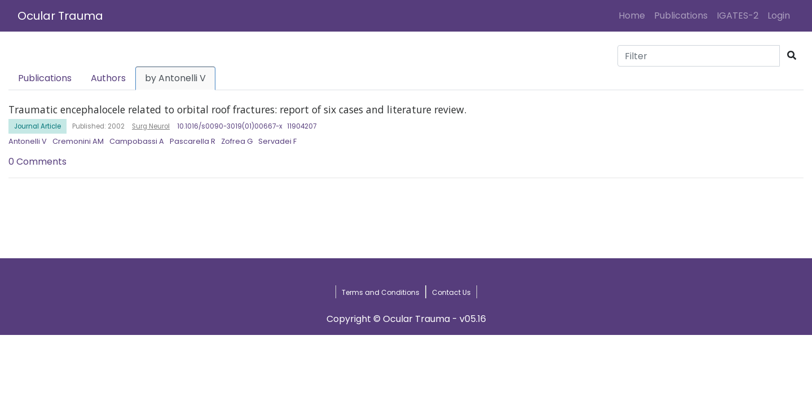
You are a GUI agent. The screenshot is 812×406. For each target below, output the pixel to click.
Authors (108, 78)
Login (781, 15)
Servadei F (277, 141)
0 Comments (37, 161)
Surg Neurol (151, 126)
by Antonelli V (175, 78)
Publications (681, 15)
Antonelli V (27, 141)
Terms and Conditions (381, 292)
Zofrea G (237, 141)
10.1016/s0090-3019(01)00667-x (230, 126)
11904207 (301, 126)
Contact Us (451, 292)
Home (634, 15)
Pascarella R (192, 141)
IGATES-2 (737, 15)
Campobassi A (136, 141)
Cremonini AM (78, 141)
